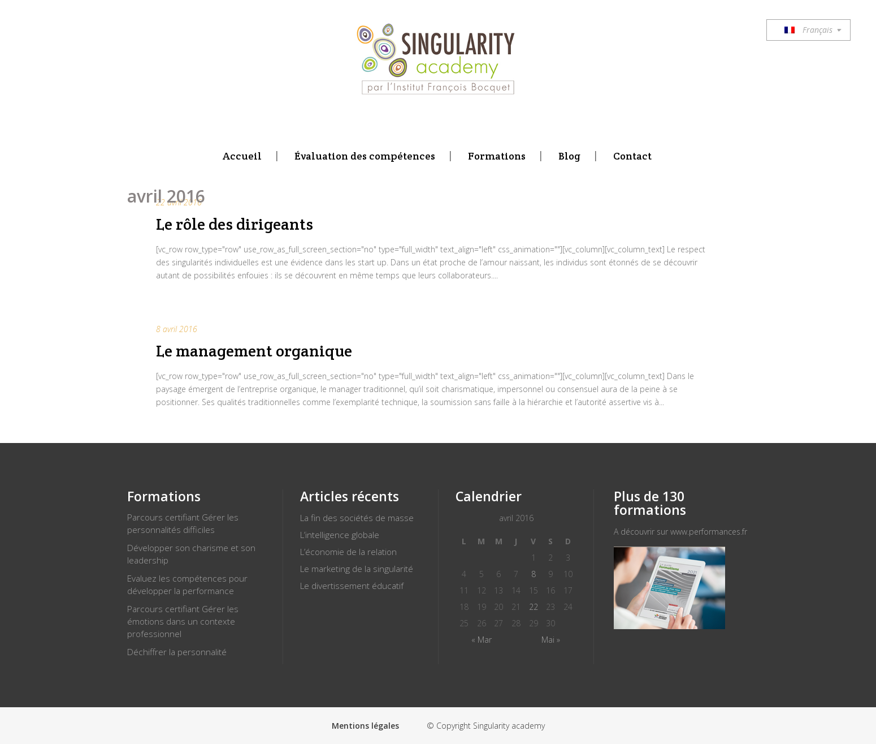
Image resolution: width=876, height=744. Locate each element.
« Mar (481, 639)
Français (808, 29)
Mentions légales (365, 725)
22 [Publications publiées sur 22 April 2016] (533, 606)
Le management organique (254, 351)
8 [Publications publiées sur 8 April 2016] (533, 574)
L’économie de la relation (348, 552)
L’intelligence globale (339, 535)
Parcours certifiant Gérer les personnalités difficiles (182, 523)
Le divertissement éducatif (352, 586)
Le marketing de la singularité (356, 569)
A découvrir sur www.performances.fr (680, 531)
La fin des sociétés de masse (357, 518)
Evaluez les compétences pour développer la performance (187, 585)
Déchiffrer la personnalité (177, 652)
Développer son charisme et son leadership (191, 554)
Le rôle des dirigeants (234, 224)
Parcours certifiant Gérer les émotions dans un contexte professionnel (182, 621)
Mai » (550, 639)
